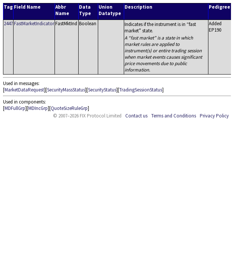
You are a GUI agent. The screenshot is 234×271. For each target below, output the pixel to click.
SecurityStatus (102, 90)
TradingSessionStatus (140, 90)
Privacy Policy (214, 116)
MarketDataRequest (24, 90)
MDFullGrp (15, 108)
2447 (8, 23)
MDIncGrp (38, 108)
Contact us (136, 116)
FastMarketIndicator (34, 23)
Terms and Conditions (173, 116)
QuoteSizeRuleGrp (69, 108)
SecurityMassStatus (66, 90)
